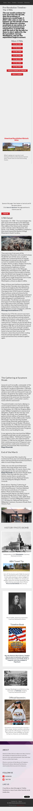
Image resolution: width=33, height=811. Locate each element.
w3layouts (20, 805)
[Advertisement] (17, 105)
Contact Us (14, 801)
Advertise (27, 2)
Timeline (14, 2)
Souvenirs (20, 2)
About (20, 801)
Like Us (6, 784)
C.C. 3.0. (4, 500)
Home (5, 2)
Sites (9, 2)
